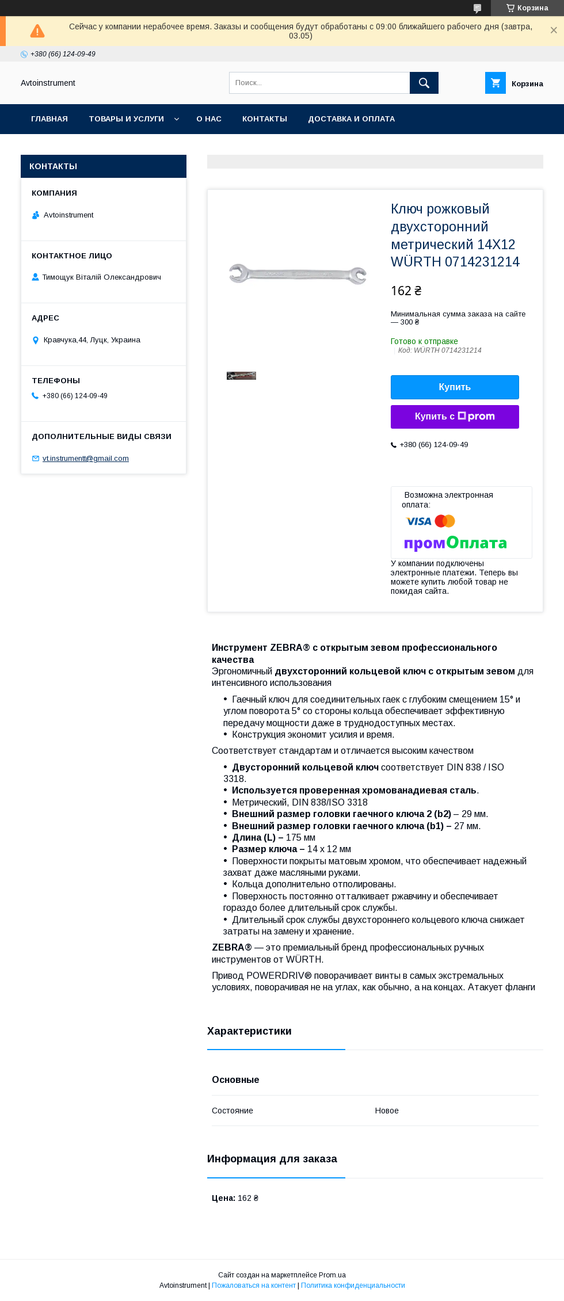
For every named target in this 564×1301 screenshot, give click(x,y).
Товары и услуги (126, 119)
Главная (49, 119)
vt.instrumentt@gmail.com (86, 458)
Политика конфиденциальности (353, 1285)
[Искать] (424, 83)
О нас (209, 119)
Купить (455, 387)
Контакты (264, 119)
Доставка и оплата (351, 119)
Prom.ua (332, 1275)
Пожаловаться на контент (254, 1285)
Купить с (455, 416)
